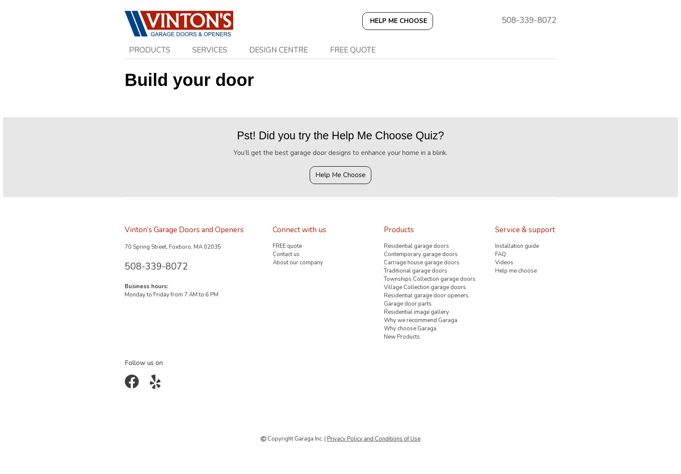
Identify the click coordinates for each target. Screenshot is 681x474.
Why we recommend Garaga (420, 320)
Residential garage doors (416, 246)
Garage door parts (408, 304)
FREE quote (353, 50)
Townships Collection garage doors (430, 279)
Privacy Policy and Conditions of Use (373, 439)
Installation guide (517, 246)
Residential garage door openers (426, 296)
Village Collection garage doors (425, 287)
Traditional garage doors (415, 271)
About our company (298, 263)
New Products (402, 337)
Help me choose (516, 271)
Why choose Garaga (410, 328)
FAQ (500, 254)
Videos (504, 263)
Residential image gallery (416, 312)
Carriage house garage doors (422, 263)
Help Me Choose (340, 175)
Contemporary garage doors (421, 254)
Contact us (286, 254)
